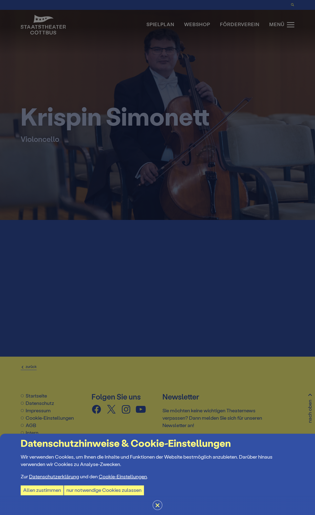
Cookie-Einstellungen (123, 476)
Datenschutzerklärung (54, 476)
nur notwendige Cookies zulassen (104, 490)
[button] (157, 257)
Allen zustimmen (42, 490)
